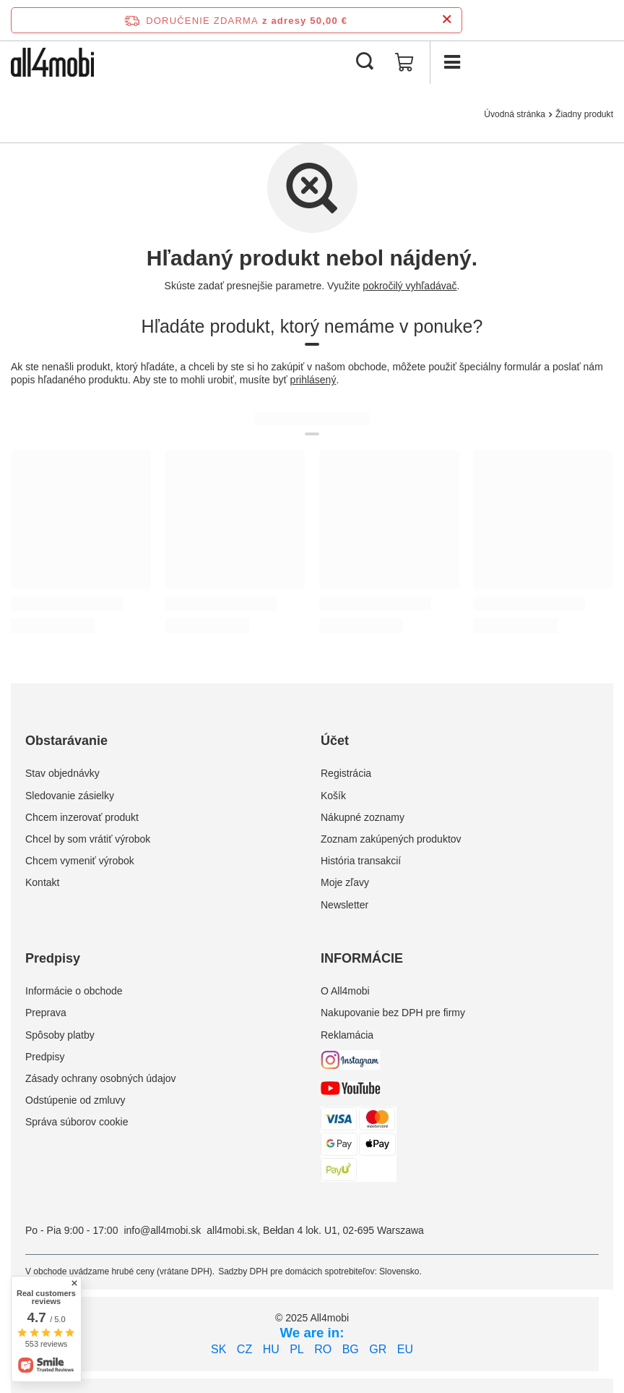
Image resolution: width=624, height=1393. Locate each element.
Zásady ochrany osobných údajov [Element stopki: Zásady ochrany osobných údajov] (100, 1078)
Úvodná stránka (514, 114)
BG (350, 1349)
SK (218, 1349)
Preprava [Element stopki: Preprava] (45, 1012)
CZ (244, 1349)
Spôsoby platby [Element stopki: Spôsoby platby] (60, 1035)
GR (377, 1349)
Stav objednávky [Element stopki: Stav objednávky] (62, 773)
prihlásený (313, 379)
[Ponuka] (451, 62)
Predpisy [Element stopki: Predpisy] (44, 1056)
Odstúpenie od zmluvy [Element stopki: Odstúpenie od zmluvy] (75, 1100)
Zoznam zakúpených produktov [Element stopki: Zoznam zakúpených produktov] (391, 839)
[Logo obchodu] (52, 62)
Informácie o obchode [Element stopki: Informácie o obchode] (74, 991)
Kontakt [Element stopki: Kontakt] (42, 882)
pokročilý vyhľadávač (409, 285)
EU (405, 1349)
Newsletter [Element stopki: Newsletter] (344, 905)
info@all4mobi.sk (162, 1230)
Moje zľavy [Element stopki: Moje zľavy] (345, 882)
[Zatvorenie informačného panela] (447, 20)
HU (271, 1349)
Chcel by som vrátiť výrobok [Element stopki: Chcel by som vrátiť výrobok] (87, 839)
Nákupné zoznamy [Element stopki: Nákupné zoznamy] (362, 817)
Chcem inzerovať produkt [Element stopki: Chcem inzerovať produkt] (82, 817)
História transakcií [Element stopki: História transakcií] (361, 860)
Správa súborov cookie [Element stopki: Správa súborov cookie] (76, 1122)
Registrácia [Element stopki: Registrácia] (346, 773)
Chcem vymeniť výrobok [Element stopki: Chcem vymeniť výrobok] (79, 860)
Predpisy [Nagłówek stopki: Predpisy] (52, 958)
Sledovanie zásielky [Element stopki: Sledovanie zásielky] (69, 795)
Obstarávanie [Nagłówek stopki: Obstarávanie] (66, 740)
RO (323, 1349)
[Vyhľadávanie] (365, 62)
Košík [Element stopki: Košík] (333, 795)
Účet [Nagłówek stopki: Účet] (335, 740)
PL (297, 1349)
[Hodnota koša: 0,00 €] (404, 62)
